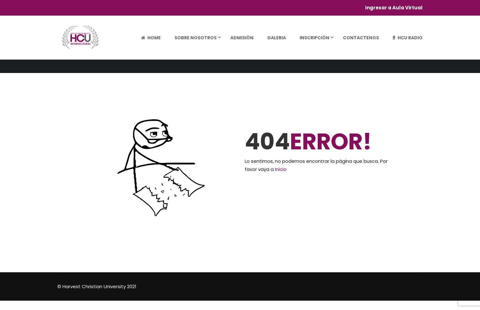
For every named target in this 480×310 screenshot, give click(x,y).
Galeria (276, 38)
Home (151, 38)
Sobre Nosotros (195, 38)
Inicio (281, 169)
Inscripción (314, 38)
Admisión (241, 38)
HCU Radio (408, 38)
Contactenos (361, 38)
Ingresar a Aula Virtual (394, 8)
